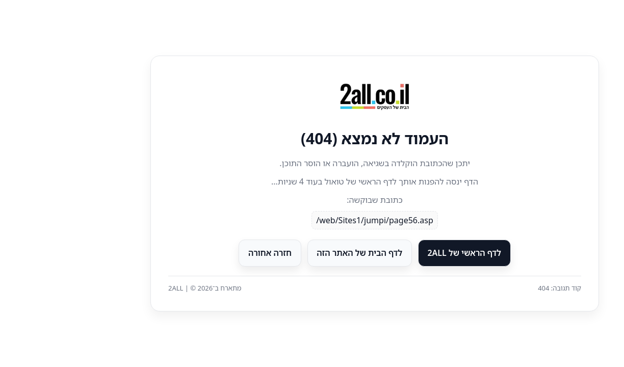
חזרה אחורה (207, 252)
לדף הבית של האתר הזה (297, 252)
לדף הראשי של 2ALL (401, 252)
